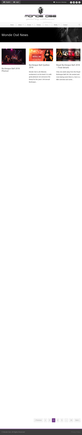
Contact (65, 25)
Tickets (39, 25)
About (20, 25)
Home (12, 25)
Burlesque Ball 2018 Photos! (11, 69)
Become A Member (61, 2)
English (6, 2)
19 (71, 420)
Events (29, 25)
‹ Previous (38, 420)
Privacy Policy (75, 432)
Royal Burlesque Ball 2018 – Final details (68, 66)
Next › (77, 420)
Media (55, 25)
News (46, 25)
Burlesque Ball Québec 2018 (39, 66)
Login (16, 2)
